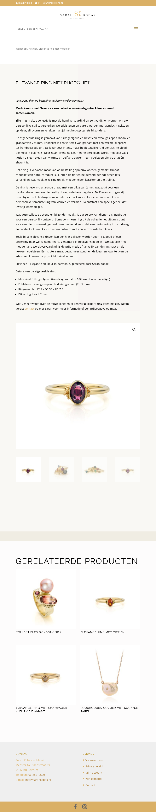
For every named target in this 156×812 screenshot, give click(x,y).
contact (29, 308)
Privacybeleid (94, 766)
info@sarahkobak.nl (38, 780)
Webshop (21, 48)
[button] (134, 329)
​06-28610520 (36, 775)
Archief (33, 48)
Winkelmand (93, 779)
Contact (90, 785)
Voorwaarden (94, 760)
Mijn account (93, 772)
